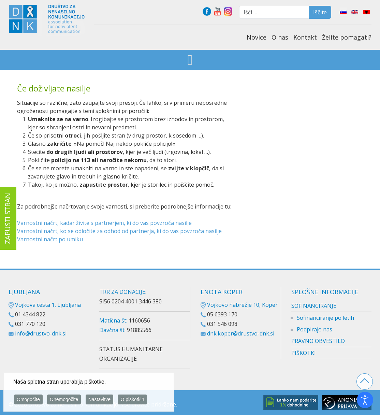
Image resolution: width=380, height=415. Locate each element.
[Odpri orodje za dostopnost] (365, 400)
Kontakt (305, 37)
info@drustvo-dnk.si (41, 333)
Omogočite (28, 400)
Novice (256, 37)
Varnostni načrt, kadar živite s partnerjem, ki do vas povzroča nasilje (104, 223)
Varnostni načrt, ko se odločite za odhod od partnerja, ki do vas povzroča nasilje (119, 231)
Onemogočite (64, 400)
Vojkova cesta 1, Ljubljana (45, 305)
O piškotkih (132, 400)
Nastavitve (99, 400)
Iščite (320, 12)
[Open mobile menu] (190, 60)
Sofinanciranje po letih (325, 317)
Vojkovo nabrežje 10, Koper (239, 305)
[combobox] (274, 12)
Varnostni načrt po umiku (50, 239)
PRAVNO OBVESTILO (318, 341)
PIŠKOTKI (303, 353)
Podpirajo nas (314, 329)
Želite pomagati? (346, 37)
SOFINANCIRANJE (313, 306)
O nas (280, 37)
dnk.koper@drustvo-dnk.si (240, 333)
